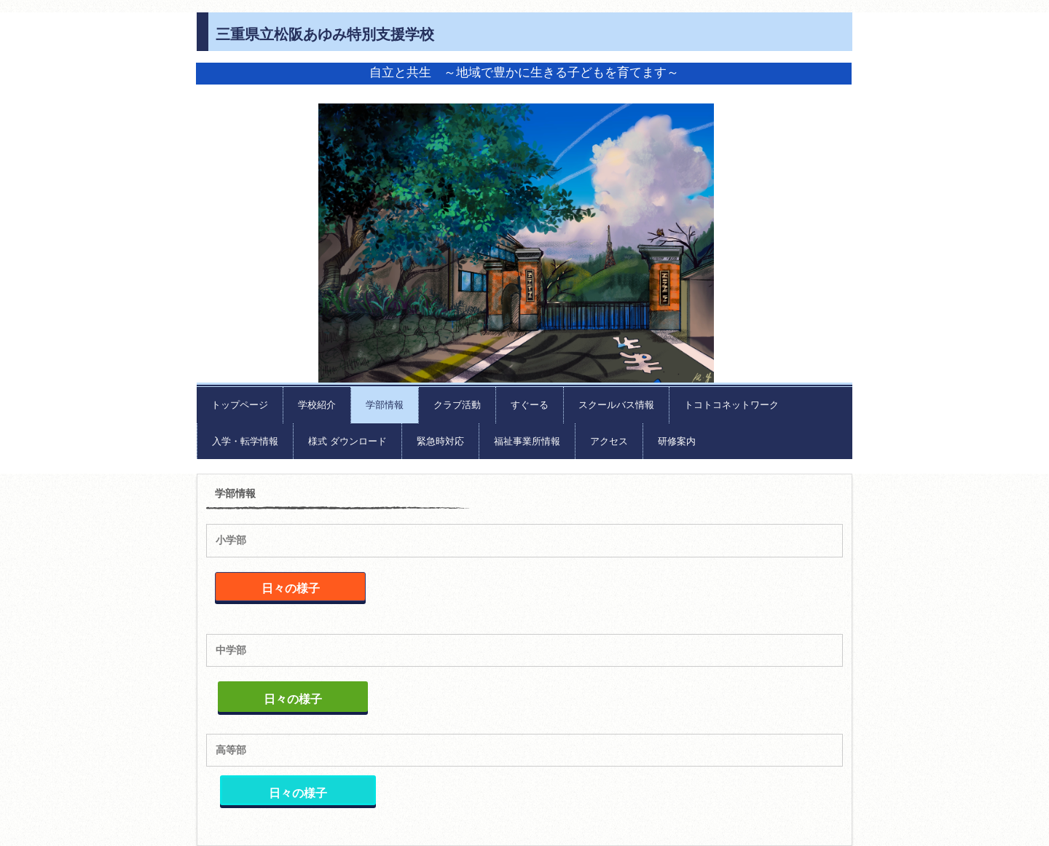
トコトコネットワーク (731, 404)
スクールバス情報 (616, 404)
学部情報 (385, 404)
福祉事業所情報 (527, 441)
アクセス (609, 441)
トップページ (239, 404)
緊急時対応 (440, 441)
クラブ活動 (457, 404)
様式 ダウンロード (347, 441)
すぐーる (530, 404)
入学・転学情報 (245, 441)
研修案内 (677, 441)
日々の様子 (291, 588)
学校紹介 (317, 404)
